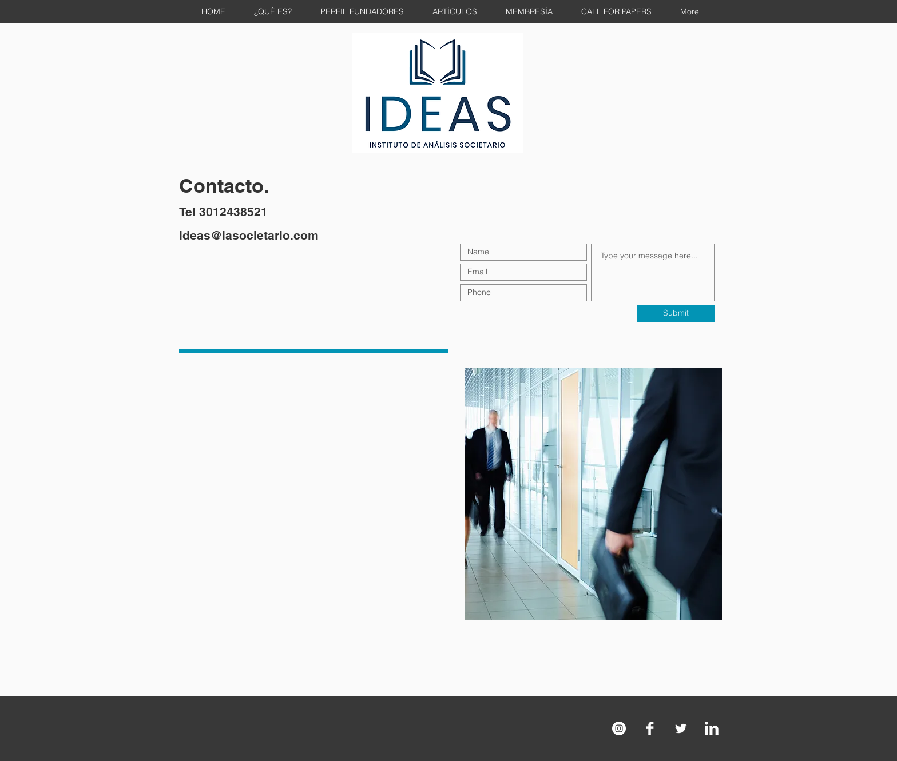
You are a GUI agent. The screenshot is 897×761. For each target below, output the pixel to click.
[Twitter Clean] (681, 728)
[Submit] (676, 313)
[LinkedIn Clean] (712, 728)
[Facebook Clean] (650, 728)
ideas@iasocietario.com (249, 235)
